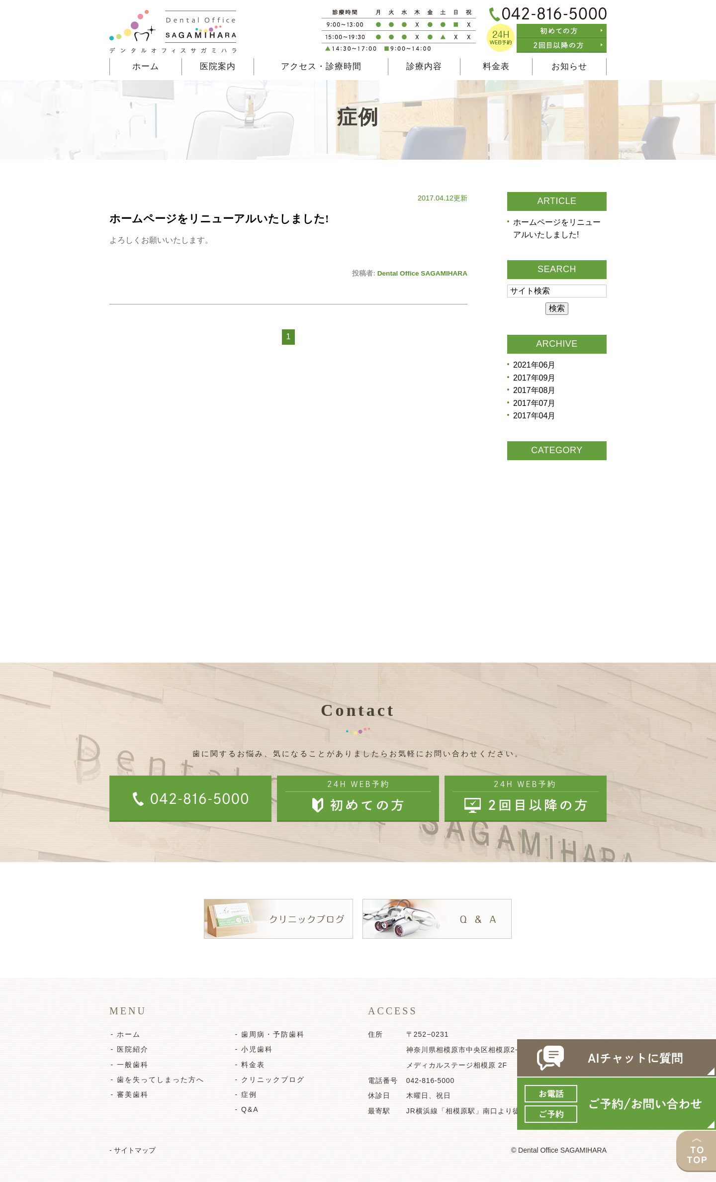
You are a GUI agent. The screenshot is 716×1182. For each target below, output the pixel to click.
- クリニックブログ (269, 1080)
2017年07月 (534, 403)
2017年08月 (534, 391)
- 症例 (245, 1094)
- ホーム (124, 1034)
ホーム (145, 66)
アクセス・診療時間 (321, 66)
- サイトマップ (132, 1150)
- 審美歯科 (128, 1094)
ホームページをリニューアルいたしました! (219, 218)
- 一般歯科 (128, 1065)
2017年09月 (534, 378)
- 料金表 (249, 1065)
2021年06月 (534, 365)
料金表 (496, 66)
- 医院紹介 (128, 1049)
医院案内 (218, 66)
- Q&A (246, 1109)
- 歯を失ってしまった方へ (156, 1080)
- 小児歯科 (253, 1049)
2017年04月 (534, 416)
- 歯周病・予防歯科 (269, 1034)
